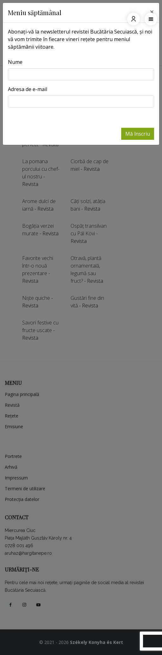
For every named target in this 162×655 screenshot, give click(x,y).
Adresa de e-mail (27, 89)
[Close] (152, 12)
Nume (15, 62)
